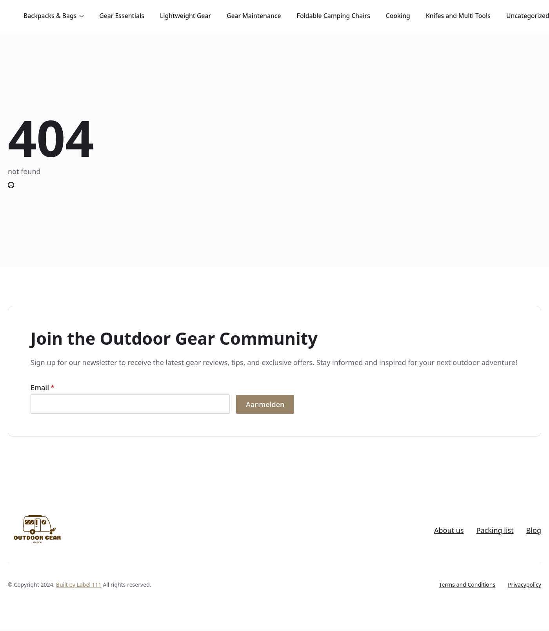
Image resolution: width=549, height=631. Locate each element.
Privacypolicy (524, 584)
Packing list (495, 530)
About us (449, 530)
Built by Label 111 (79, 584)
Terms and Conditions (467, 584)
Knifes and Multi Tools (458, 15)
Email (43, 387)
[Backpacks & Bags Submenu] (83, 16)
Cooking (398, 15)
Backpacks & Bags (50, 15)
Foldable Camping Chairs (333, 15)
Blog (533, 530)
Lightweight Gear (185, 15)
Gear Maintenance (254, 15)
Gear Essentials (121, 15)
